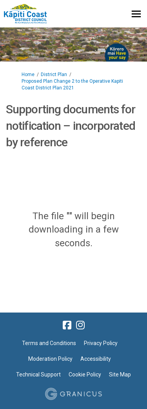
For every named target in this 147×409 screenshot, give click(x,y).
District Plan (54, 74)
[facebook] (67, 325)
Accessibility (95, 359)
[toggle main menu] (136, 14)
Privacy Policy (101, 343)
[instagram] (80, 325)
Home (28, 74)
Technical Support (38, 374)
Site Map (120, 374)
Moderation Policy (50, 359)
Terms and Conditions (49, 343)
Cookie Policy (85, 374)
